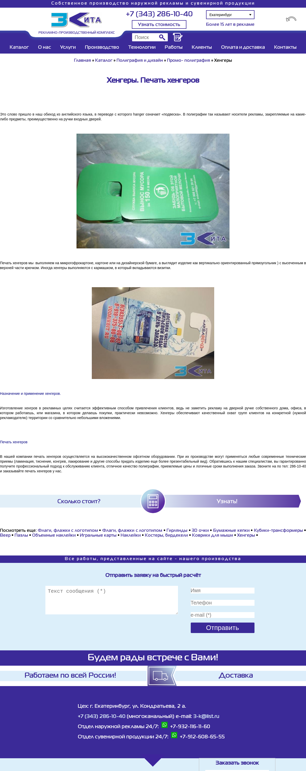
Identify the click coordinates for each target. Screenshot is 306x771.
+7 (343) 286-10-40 (159, 14)
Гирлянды (177, 531)
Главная (82, 60)
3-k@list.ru (206, 716)
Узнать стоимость (159, 25)
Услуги (68, 47)
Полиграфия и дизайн (140, 60)
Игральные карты (98, 535)
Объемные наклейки (54, 535)
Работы (174, 47)
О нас (44, 47)
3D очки (200, 531)
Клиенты (202, 47)
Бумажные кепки (231, 531)
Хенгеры (246, 535)
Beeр (5, 535)
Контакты (285, 47)
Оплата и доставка (243, 47)
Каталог (19, 47)
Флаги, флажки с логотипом (68, 531)
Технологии (142, 47)
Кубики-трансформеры (278, 531)
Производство (102, 47)
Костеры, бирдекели (166, 535)
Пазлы (21, 535)
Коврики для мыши (212, 535)
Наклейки (131, 535)
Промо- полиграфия (188, 60)
